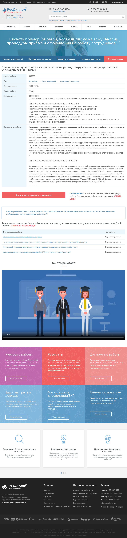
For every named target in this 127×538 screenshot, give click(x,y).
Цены (88, 27)
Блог (21, 2)
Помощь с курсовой (66, 59)
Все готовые (82, 20)
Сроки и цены (49, 501)
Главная (47, 488)
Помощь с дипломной (13, 59)
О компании (9, 27)
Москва (18, 15)
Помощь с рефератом (91, 59)
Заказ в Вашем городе (15, 17)
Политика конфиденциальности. (15, 500)
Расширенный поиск (56, 20)
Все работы (33, 81)
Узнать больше (16, 376)
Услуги (26, 27)
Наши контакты (117, 2)
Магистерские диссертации (85, 491)
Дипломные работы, (82, 488)
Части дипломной (50, 81)
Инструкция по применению (44, 2)
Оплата (102, 27)
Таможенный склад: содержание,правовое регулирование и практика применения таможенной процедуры (48, 240)
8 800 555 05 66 (99, 9)
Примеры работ (9, 2)
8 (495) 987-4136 (61, 9)
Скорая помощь (115, 59)
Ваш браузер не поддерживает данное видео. (63, 303)
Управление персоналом (72, 81)
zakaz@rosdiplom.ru (109, 501)
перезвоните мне (59, 11)
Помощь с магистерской (39, 59)
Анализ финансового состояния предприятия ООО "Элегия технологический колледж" (39, 250)
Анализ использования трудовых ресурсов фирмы (24, 235)
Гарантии (42, 27)
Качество (59, 27)
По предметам (71, 20)
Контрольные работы (82, 504)
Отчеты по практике (81, 494)
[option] (63, 446)
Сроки (74, 27)
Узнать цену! (80, 196)
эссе (83, 501)
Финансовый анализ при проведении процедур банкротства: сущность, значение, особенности (43, 245)
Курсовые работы (80, 498)
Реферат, (77, 501)
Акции (28, 2)
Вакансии (118, 27)
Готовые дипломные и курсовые (57, 504)
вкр (92, 488)
